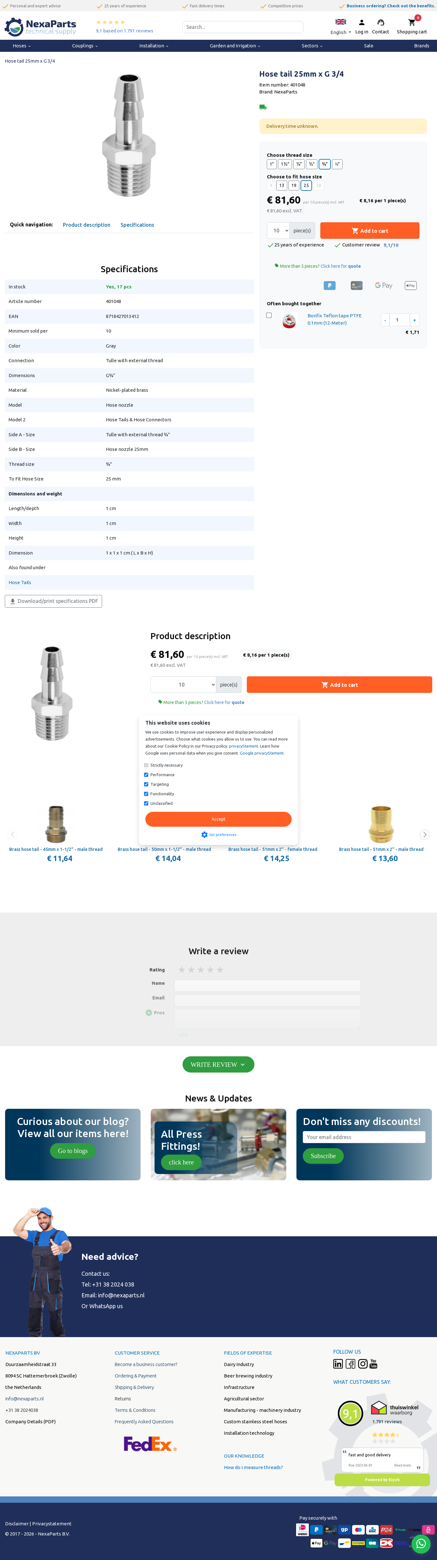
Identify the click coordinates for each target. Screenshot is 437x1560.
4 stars (211, 970)
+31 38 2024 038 (113, 1284)
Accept (218, 819)
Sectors (312, 45)
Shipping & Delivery (134, 1387)
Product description (86, 225)
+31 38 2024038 (21, 1410)
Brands (421, 45)
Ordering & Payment (136, 1375)
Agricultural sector (244, 1398)
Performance (162, 774)
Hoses (22, 45)
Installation (154, 45)
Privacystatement (52, 1523)
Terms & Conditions (135, 1410)
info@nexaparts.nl (121, 1295)
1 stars (182, 970)
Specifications (137, 225)
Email (158, 997)
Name (158, 983)
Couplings (85, 45)
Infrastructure (239, 1387)
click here (181, 1162)
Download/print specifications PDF (53, 601)
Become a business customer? (146, 1364)
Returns (123, 1398)
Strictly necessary (166, 765)
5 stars (220, 970)
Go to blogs (72, 1150)
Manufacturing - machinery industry (262, 1410)
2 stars (192, 970)
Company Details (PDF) (30, 1421)
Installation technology (249, 1433)
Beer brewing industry (248, 1375)
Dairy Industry (239, 1364)
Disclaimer (17, 1523)
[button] (340, 26)
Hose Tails (20, 582)
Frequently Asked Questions (144, 1421)
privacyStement (243, 746)
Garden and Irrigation (235, 45)
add (183, 1035)
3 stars (201, 970)
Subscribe (323, 1155)
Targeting (159, 784)
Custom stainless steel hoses (255, 1421)
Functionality (162, 793)
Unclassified (161, 803)
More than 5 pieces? (317, 266)
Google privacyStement (262, 753)
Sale (368, 45)
